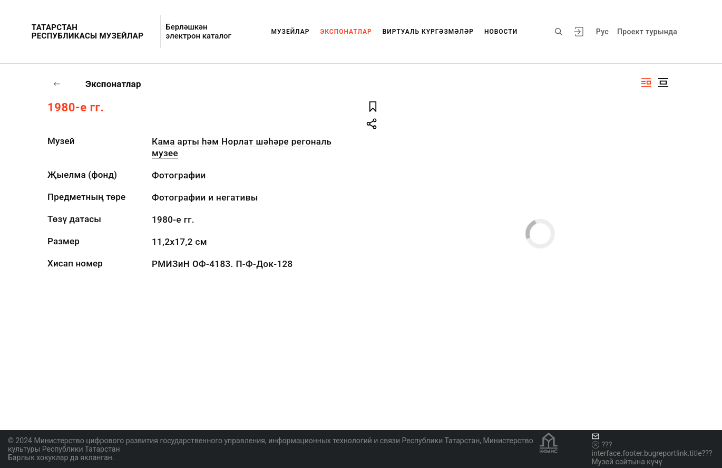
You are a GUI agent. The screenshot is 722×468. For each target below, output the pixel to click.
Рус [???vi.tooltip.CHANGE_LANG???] (602, 31)
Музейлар (290, 31)
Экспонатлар (346, 31)
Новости (501, 31)
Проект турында (647, 31)
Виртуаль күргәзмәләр (428, 31)
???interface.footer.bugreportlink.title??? (652, 449)
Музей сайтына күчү (627, 461)
